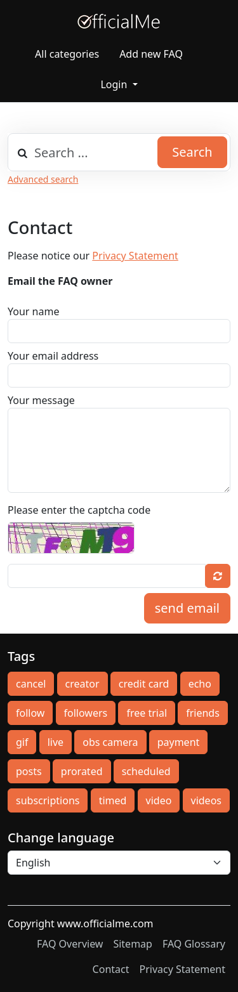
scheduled (146, 771)
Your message (41, 400)
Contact (111, 969)
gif (22, 742)
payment (178, 742)
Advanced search (43, 179)
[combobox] (119, 152)
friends (203, 713)
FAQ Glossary (193, 944)
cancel (31, 684)
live (55, 742)
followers (86, 713)
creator (82, 684)
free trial (146, 713)
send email (187, 608)
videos (206, 800)
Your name (33, 311)
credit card (144, 684)
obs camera (110, 742)
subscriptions (47, 800)
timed (113, 800)
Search (192, 151)
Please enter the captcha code (79, 510)
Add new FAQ (151, 54)
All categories (67, 54)
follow (30, 713)
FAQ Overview (70, 944)
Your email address (53, 356)
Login (114, 84)
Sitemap (132, 944)
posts (29, 771)
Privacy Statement (135, 256)
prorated (82, 771)
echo (199, 684)
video (159, 800)
